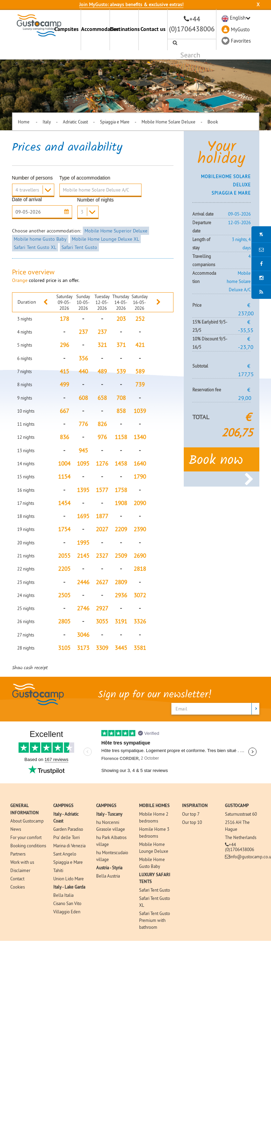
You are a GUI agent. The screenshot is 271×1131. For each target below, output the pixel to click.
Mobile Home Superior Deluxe (115, 231)
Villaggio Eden (66, 911)
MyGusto (240, 29)
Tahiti (58, 870)
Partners (17, 854)
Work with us (22, 862)
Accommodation (95, 29)
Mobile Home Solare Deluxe (168, 121)
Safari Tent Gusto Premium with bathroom (154, 920)
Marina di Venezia (69, 845)
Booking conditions (28, 845)
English (238, 17)
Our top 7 (191, 814)
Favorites (241, 40)
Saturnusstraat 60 (241, 814)
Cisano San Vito (67, 903)
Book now (221, 462)
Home (24, 121)
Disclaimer (20, 870)
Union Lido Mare (68, 878)
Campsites (66, 29)
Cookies (17, 887)
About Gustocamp (27, 821)
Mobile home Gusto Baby (40, 239)
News (15, 829)
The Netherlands (240, 837)
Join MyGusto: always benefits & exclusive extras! (131, 4)
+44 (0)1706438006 (239, 847)
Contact (17, 878)
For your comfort (26, 837)
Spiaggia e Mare (114, 121)
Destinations (124, 29)
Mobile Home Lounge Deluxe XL (105, 239)
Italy (47, 121)
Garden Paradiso (68, 829)
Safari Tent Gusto (79, 247)
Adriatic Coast (75, 121)
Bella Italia (63, 895)
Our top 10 (192, 822)
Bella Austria (108, 876)
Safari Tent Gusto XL (35, 247)
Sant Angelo (64, 854)
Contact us (153, 29)
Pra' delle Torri (66, 837)
